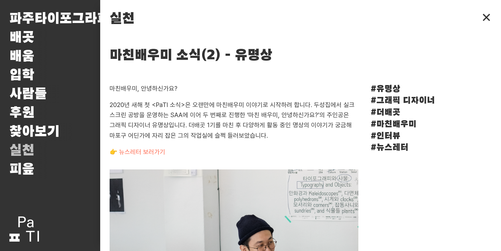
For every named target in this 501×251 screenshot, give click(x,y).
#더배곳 (385, 112)
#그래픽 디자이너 (403, 101)
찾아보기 (34, 132)
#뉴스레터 (389, 148)
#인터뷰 (385, 136)
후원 (21, 113)
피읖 (21, 169)
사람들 (28, 94)
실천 (21, 151)
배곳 (21, 38)
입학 (21, 75)
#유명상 (385, 89)
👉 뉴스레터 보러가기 (137, 151)
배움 (21, 56)
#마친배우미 (393, 124)
